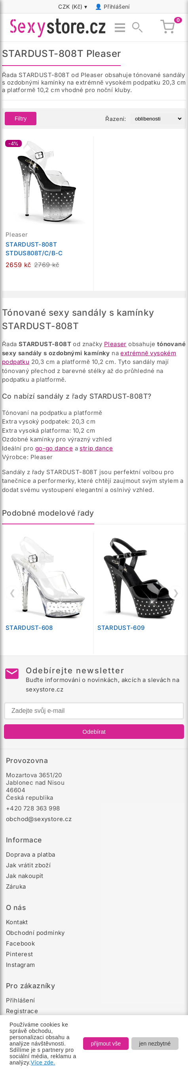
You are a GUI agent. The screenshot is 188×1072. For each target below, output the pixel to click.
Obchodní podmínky (35, 932)
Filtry (21, 118)
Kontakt (17, 922)
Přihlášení (117, 6)
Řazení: (115, 118)
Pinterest (19, 954)
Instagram (20, 964)
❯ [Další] (176, 592)
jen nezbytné (155, 1043)
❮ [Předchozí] (12, 592)
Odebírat (93, 731)
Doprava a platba (30, 854)
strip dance (96, 448)
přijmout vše (106, 1043)
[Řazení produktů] (156, 118)
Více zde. (43, 1062)
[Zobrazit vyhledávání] (135, 27)
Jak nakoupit (25, 876)
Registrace (22, 1011)
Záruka (16, 886)
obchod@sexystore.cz (39, 819)
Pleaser (115, 344)
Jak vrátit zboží (28, 865)
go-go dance (54, 448)
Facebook (20, 943)
